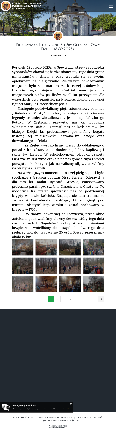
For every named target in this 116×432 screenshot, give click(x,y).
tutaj (68, 409)
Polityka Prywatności (90, 417)
